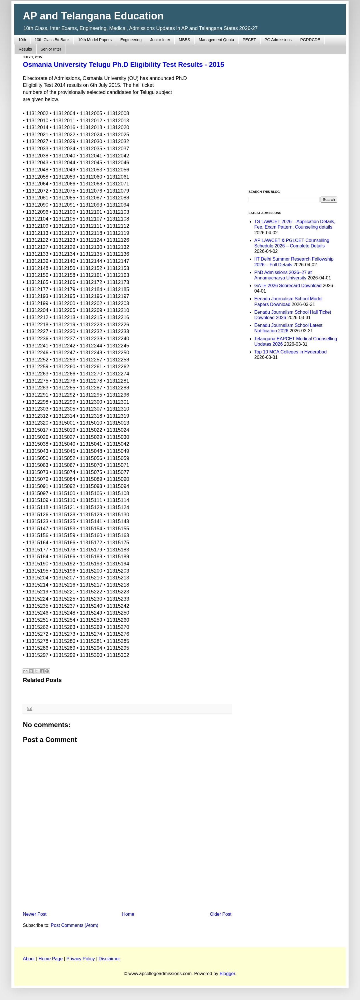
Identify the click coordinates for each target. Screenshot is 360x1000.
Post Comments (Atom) (74, 925)
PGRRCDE (310, 39)
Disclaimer (109, 958)
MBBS (184, 39)
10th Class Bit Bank (52, 39)
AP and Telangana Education (93, 16)
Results (25, 49)
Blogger (227, 973)
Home (128, 914)
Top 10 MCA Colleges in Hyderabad (290, 351)
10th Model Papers (95, 39)
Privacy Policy (80, 958)
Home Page (51, 958)
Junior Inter (160, 39)
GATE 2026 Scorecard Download (287, 285)
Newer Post (35, 914)
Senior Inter (51, 49)
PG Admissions (278, 39)
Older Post (220, 914)
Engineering (131, 39)
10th (22, 39)
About (29, 958)
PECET (249, 39)
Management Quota (216, 39)
